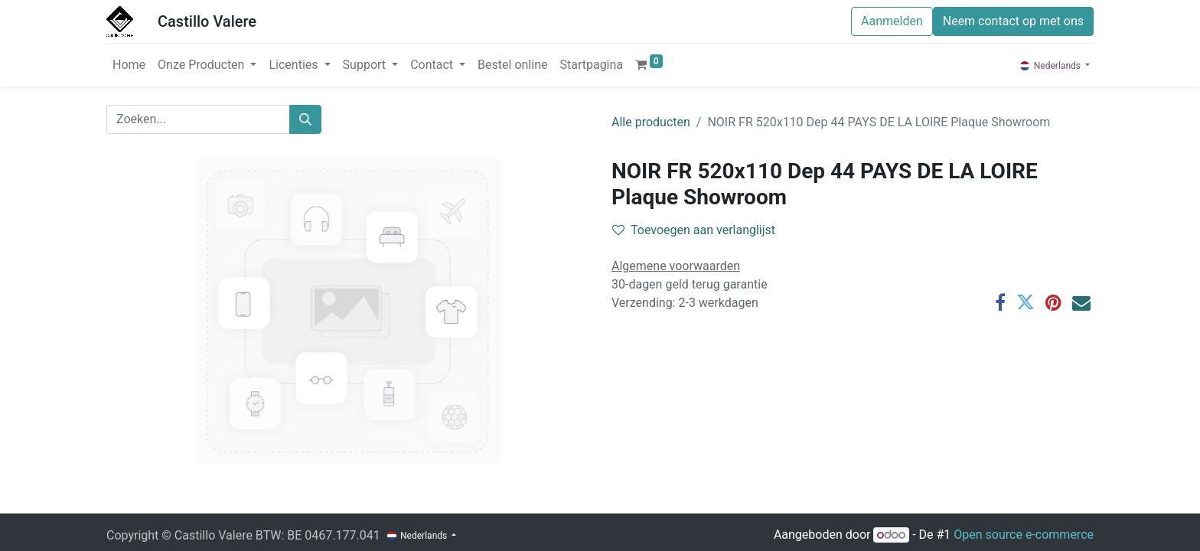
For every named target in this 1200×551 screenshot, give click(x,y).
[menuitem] (129, 65)
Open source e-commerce (1024, 534)
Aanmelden (892, 21)
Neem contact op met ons (1013, 21)
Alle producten (650, 122)
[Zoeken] (305, 119)
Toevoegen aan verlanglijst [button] (693, 230)
